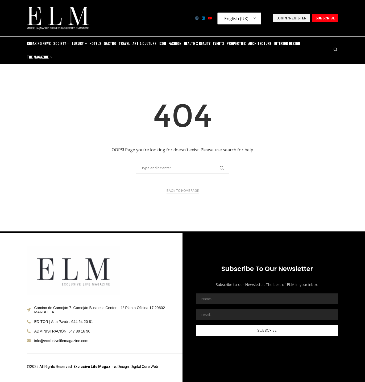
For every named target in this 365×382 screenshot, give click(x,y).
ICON (162, 43)
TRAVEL (124, 43)
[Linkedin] (203, 18)
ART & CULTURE (144, 43)
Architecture (259, 43)
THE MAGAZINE (38, 57)
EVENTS (218, 43)
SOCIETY (59, 43)
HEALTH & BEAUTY (197, 43)
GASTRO (110, 43)
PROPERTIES (236, 43)
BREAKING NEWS (39, 43)
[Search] (335, 50)
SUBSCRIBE (325, 18)
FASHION (174, 43)
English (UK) (236, 19)
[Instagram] (197, 18)
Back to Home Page (183, 190)
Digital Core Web (144, 366)
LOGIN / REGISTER (291, 18)
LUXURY (78, 43)
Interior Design (287, 43)
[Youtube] (210, 18)
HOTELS (95, 43)
